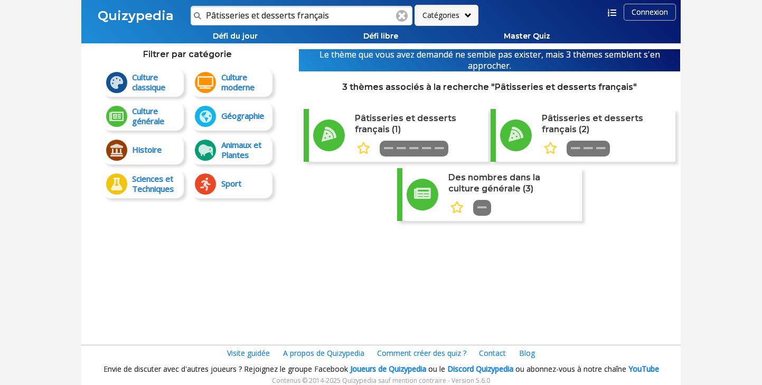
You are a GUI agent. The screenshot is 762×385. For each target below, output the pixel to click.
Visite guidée (248, 353)
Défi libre (380, 36)
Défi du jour (235, 36)
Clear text (401, 15)
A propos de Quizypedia (323, 353)
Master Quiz (527, 36)
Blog (527, 353)
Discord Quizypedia (480, 369)
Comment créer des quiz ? (421, 353)
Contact (492, 353)
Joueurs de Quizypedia (388, 369)
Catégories (440, 15)
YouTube (643, 369)
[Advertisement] (187, 267)
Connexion (650, 12)
